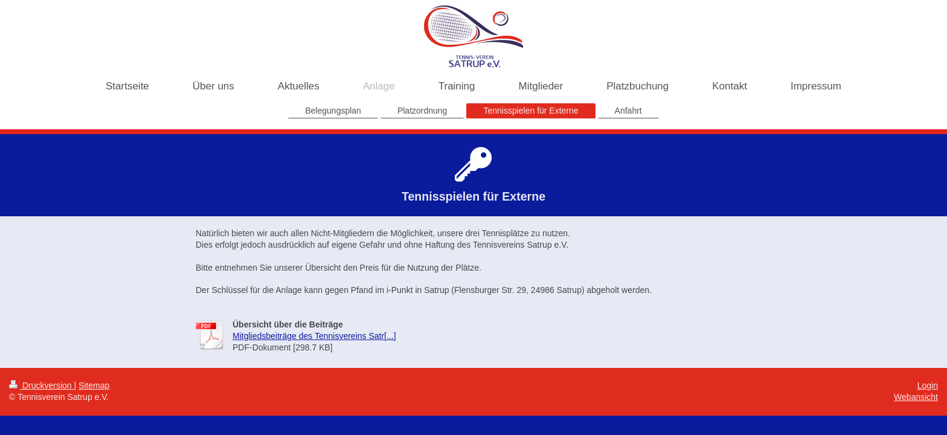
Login (927, 385)
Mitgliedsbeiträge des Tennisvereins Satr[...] (314, 336)
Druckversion (41, 385)
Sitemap (94, 385)
